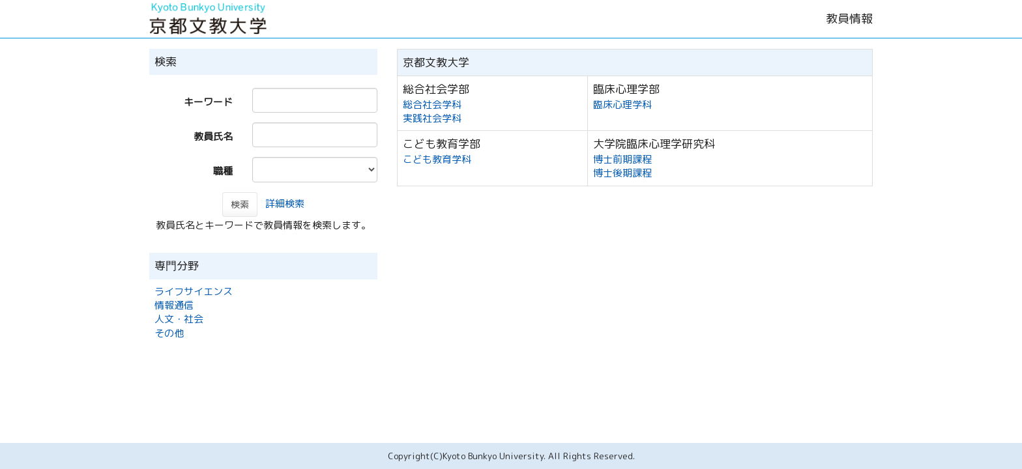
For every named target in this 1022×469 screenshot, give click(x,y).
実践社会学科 (432, 118)
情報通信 (174, 305)
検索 (240, 204)
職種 (223, 171)
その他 (169, 333)
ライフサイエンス (193, 291)
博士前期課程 (622, 159)
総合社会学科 (432, 104)
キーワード (208, 102)
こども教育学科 (437, 159)
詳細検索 (284, 203)
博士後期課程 (622, 173)
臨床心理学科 (622, 104)
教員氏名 (213, 136)
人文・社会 (178, 319)
